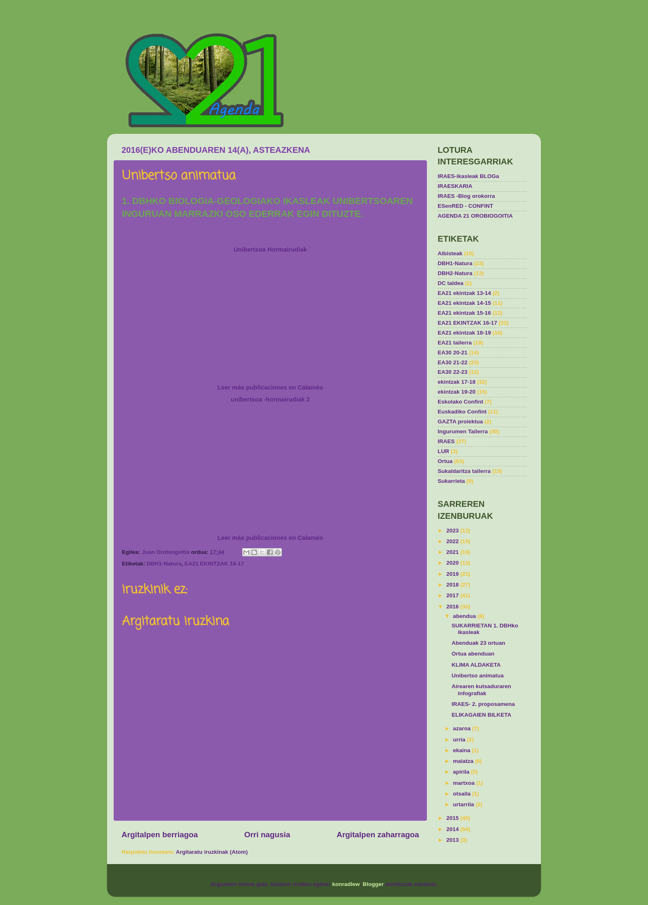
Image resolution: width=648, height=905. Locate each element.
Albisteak (450, 253)
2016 (453, 606)
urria (460, 739)
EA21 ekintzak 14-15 (464, 303)
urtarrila (464, 804)
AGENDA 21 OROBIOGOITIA (475, 216)
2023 (453, 530)
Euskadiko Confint (462, 412)
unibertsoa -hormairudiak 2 (270, 399)
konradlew (346, 884)
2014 (453, 829)
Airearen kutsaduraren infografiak (481, 689)
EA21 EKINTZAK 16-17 (214, 564)
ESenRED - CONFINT (465, 206)
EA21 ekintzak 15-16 (464, 313)
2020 (453, 563)
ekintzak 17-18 (457, 382)
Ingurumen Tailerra (463, 431)
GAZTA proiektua (460, 421)
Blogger (373, 884)
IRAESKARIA (455, 186)
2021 (453, 552)
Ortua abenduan (473, 654)
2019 (453, 574)
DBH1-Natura (164, 564)
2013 (453, 840)
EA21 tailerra (455, 343)
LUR (443, 451)
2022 (453, 541)
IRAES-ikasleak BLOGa (468, 176)
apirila (462, 772)
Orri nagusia (267, 834)
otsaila (462, 794)
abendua (465, 616)
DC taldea (450, 283)
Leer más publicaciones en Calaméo (270, 387)
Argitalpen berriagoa (160, 834)
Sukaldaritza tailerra (464, 471)
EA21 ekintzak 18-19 (464, 333)
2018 (453, 585)
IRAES (446, 441)
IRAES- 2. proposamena (483, 704)
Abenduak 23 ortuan (478, 643)
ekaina (462, 750)
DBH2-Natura (455, 273)
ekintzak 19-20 (457, 392)
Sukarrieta (451, 481)
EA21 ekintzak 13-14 (464, 293)
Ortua (445, 461)
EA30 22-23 (452, 372)
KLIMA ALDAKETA (476, 665)
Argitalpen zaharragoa (378, 834)
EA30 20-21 (452, 352)
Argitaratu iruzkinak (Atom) (212, 852)
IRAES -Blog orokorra (466, 196)
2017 (453, 595)
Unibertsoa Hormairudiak (270, 249)
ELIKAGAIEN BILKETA (482, 715)
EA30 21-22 (452, 362)
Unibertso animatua (478, 675)
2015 (453, 818)
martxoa (464, 783)
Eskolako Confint (460, 402)
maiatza (464, 761)
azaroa (462, 728)
